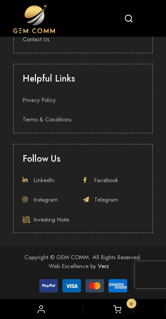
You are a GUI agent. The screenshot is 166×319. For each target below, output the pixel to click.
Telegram (100, 199)
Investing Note (46, 219)
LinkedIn (38, 180)
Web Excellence (69, 266)
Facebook (100, 180)
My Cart (124, 309)
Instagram (40, 199)
